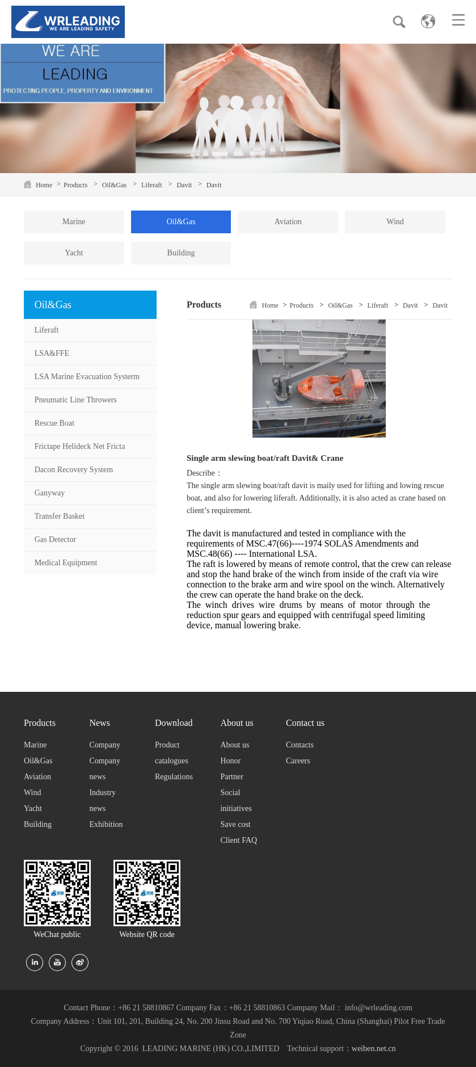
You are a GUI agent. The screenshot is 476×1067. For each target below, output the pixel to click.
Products (75, 185)
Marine (73, 221)
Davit (184, 185)
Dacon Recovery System (74, 469)
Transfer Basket (60, 516)
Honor (230, 761)
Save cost (235, 824)
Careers (298, 761)
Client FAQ (238, 840)
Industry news (102, 800)
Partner (231, 776)
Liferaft (151, 185)
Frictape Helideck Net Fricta (80, 446)
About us (234, 745)
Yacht (74, 253)
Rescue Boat (54, 423)
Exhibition (106, 824)
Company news (104, 769)
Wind (395, 221)
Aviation (288, 221)
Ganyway (50, 493)
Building (181, 253)
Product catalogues (171, 753)
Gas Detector (55, 539)
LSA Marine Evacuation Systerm (87, 376)
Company (104, 745)
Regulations (174, 776)
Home (44, 185)
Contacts (300, 745)
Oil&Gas (114, 185)
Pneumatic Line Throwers (76, 400)
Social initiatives (235, 800)
